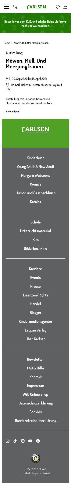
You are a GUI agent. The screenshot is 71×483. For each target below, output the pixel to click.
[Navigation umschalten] (6, 6)
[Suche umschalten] (15, 6)
